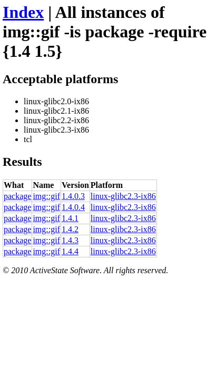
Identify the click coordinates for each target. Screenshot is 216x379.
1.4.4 (70, 251)
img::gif (46, 196)
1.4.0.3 (73, 196)
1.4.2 (70, 229)
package (17, 196)
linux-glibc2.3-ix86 (123, 196)
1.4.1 (70, 218)
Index (23, 12)
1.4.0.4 (73, 207)
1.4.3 (70, 240)
